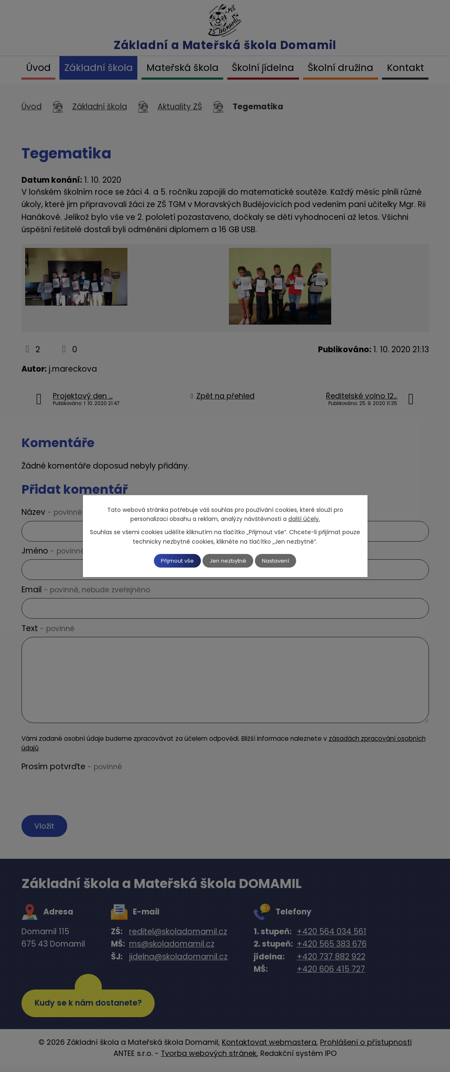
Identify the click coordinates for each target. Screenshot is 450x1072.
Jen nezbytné (228, 560)
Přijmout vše (172, 560)
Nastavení (281, 560)
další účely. (304, 518)
